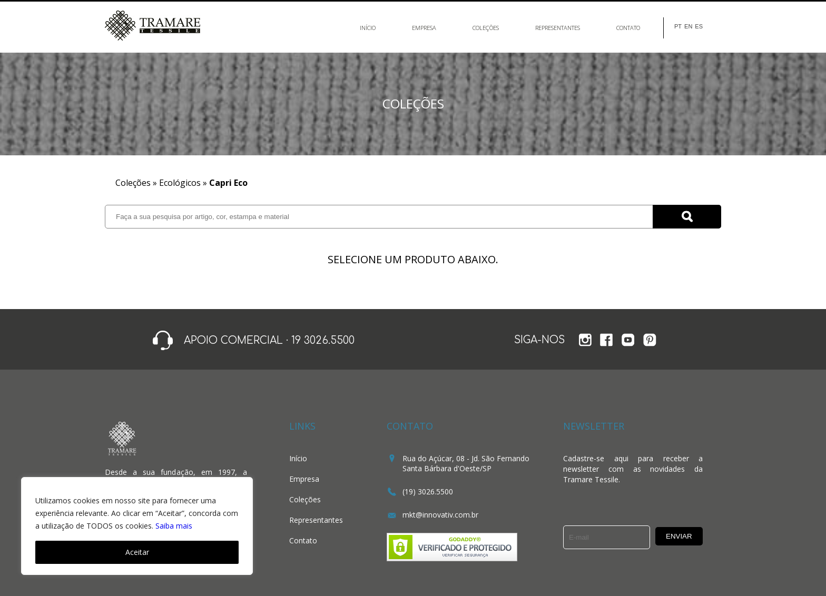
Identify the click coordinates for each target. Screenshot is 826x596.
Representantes (557, 28)
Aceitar (137, 552)
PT (678, 26)
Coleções (486, 28)
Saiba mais (173, 526)
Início (368, 28)
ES (699, 26)
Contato (628, 28)
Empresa (424, 28)
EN (688, 26)
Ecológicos (180, 182)
